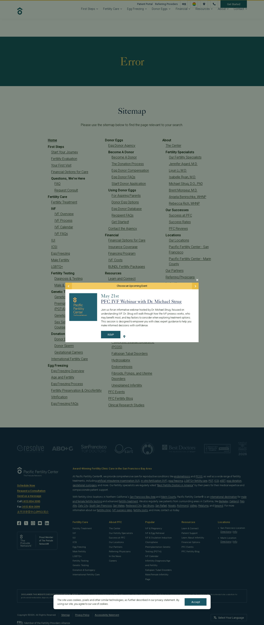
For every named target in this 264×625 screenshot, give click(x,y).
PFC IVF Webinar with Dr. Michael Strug (141, 301)
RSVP (111, 334)
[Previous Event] (68, 286)
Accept (195, 602)
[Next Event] (195, 286)
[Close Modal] (197, 280)
